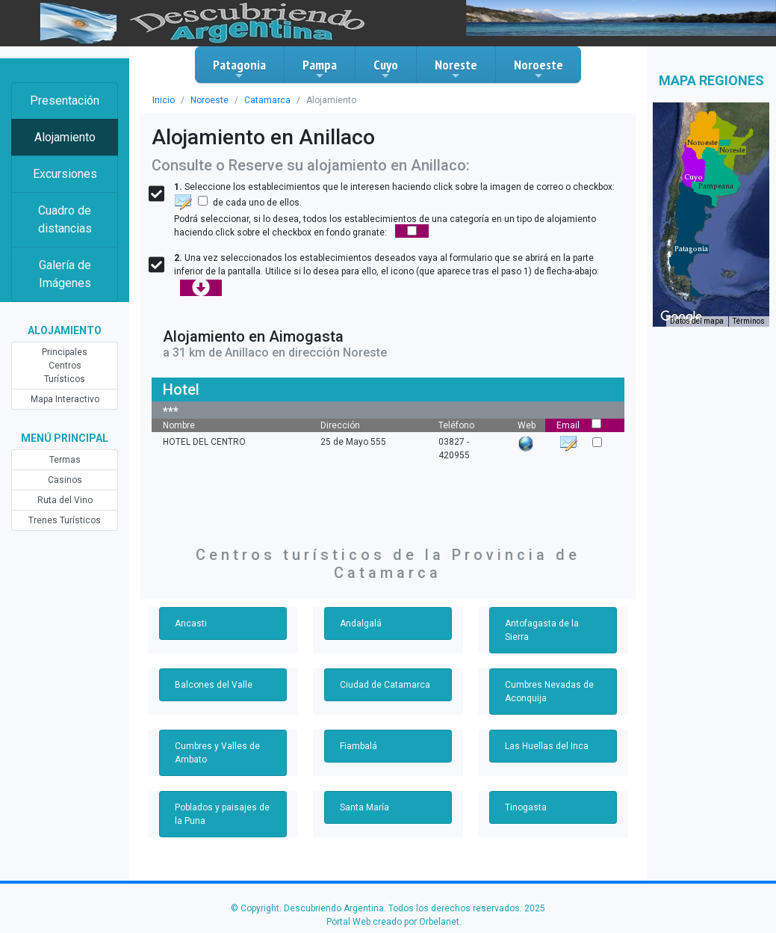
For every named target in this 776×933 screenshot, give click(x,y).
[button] (691, 248)
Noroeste (538, 68)
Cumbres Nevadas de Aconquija (549, 691)
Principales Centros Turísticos (64, 365)
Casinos (65, 480)
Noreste (456, 68)
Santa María (364, 807)
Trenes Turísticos (64, 520)
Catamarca (267, 100)
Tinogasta (526, 807)
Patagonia (239, 68)
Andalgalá (361, 623)
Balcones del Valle (213, 685)
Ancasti (191, 623)
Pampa (319, 68)
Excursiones (65, 174)
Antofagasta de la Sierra (542, 630)
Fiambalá (358, 746)
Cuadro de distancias (65, 219)
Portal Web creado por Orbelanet (392, 922)
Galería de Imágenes (65, 274)
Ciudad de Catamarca (385, 685)
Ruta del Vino (65, 500)
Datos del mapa (697, 321)
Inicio (163, 100)
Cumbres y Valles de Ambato (217, 753)
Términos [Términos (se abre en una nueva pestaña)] (749, 321)
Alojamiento (65, 137)
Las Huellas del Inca (547, 746)
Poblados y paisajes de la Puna (222, 814)
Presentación (64, 100)
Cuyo (385, 68)
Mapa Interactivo (65, 399)
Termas (65, 460)
